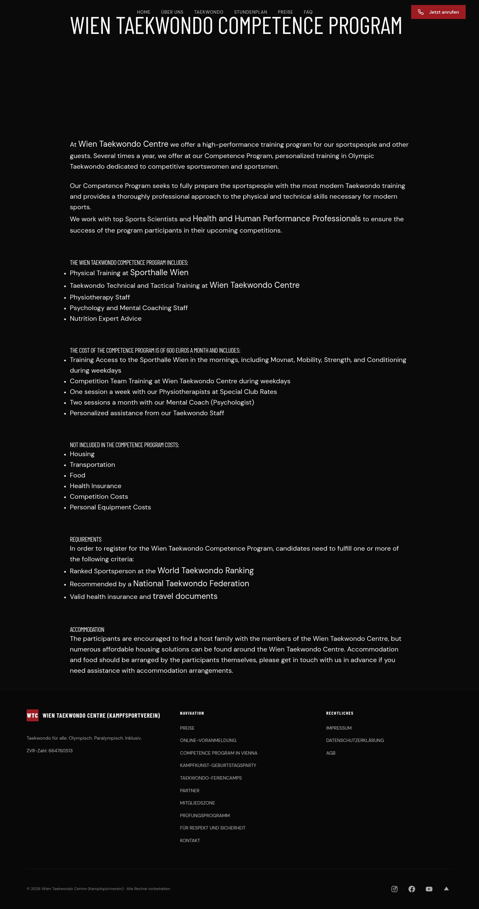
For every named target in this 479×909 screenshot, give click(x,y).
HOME (144, 12)
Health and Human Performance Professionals (277, 218)
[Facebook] (412, 889)
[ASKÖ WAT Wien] (338, 889)
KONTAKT (190, 840)
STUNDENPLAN (250, 12)
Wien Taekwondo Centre (124, 144)
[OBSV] (258, 889)
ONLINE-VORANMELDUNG (208, 740)
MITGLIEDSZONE (197, 803)
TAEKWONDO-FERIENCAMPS (211, 778)
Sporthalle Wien (159, 272)
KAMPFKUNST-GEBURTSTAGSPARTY (218, 765)
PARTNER (189, 791)
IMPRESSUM (339, 728)
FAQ (308, 12)
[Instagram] (394, 889)
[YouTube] (429, 889)
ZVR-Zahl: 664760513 (50, 751)
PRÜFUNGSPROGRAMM (205, 815)
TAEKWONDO (209, 12)
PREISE (285, 12)
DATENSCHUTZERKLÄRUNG (355, 740)
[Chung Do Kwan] (304, 889)
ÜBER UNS (172, 12)
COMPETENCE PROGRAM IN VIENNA (218, 753)
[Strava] (446, 889)
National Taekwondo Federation (191, 583)
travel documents (185, 596)
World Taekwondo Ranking (206, 570)
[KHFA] (286, 889)
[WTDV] (219, 889)
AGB (331, 753)
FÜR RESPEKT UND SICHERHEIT (212, 828)
